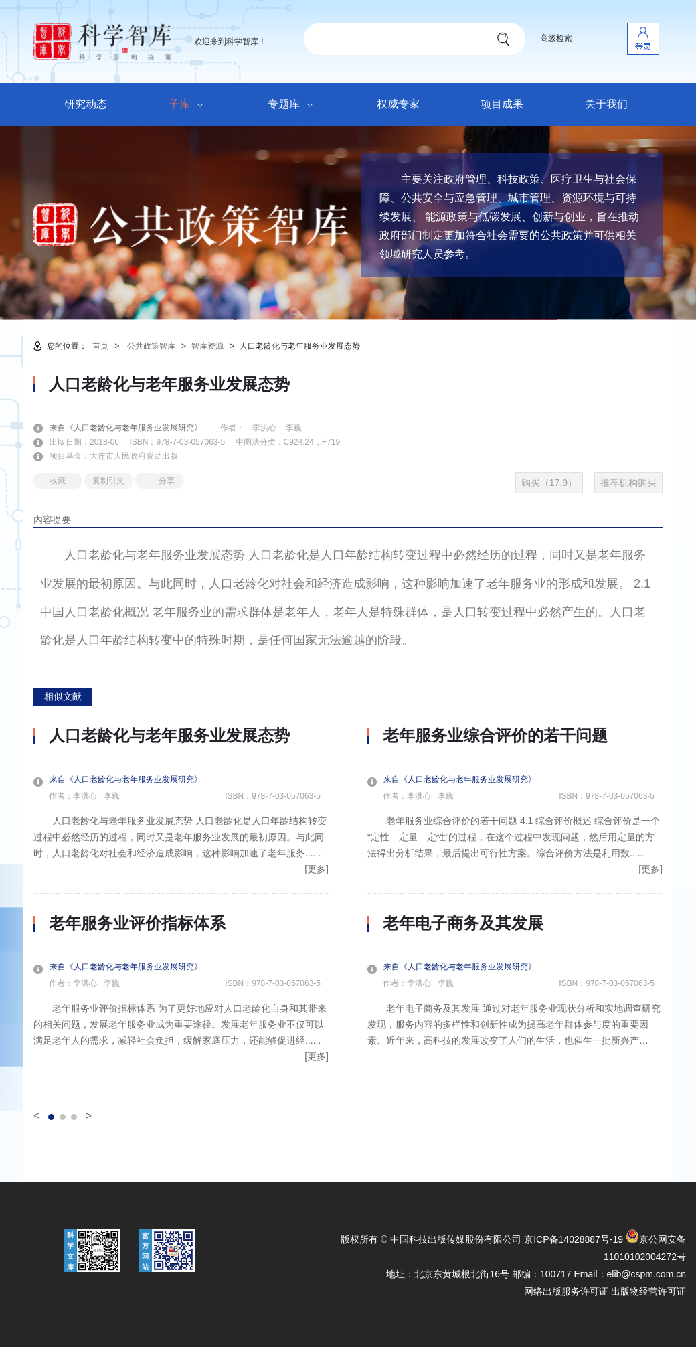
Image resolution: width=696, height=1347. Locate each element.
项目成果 (502, 104)
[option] (181, 903)
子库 (190, 105)
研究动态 (85, 104)
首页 (100, 346)
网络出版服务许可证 (566, 1291)
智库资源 (207, 346)
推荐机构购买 (628, 482)
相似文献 (63, 696)
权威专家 (398, 104)
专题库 (294, 105)
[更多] (316, 869)
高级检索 (556, 38)
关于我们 (606, 104)
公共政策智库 (151, 346)
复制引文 (108, 480)
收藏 (58, 480)
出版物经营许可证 (648, 1291)
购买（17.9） (549, 482)
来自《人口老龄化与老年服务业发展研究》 (134, 427)
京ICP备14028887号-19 (573, 1239)
